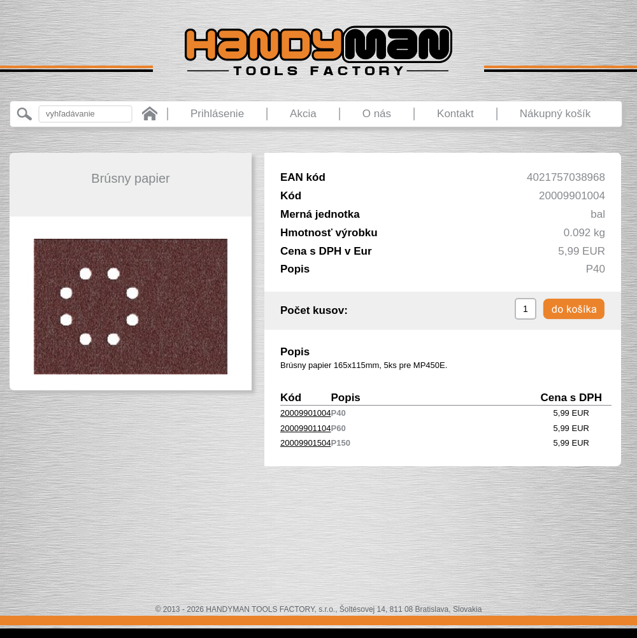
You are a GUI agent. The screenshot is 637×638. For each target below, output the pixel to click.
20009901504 (305, 443)
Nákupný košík (555, 114)
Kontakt (455, 114)
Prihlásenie (217, 114)
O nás (376, 114)
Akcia (303, 114)
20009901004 (305, 413)
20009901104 (305, 428)
